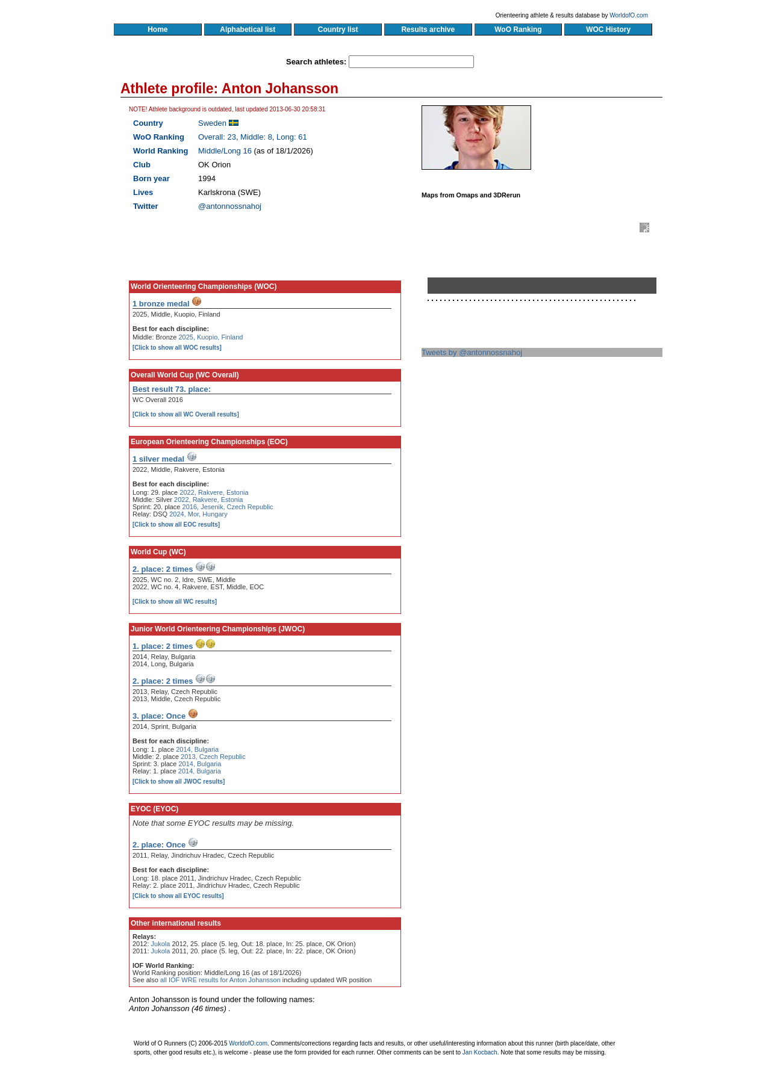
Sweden (212, 123)
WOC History (608, 29)
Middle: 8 (256, 136)
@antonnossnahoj (229, 206)
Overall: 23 (217, 136)
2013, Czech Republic (213, 756)
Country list (338, 29)
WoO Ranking (518, 29)
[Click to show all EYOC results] (178, 896)
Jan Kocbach (480, 1052)
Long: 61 (291, 136)
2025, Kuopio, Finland (210, 337)
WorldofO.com (628, 15)
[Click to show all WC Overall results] (185, 414)
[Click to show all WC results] (174, 601)
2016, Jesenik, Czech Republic (227, 506)
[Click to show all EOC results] (176, 524)
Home (157, 29)
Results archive (428, 29)
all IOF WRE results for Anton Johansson (220, 979)
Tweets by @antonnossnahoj (472, 352)
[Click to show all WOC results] (177, 347)
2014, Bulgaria (197, 749)
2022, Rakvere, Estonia (213, 492)
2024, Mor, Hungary (198, 514)
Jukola (160, 943)
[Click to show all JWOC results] (178, 781)
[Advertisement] (547, 471)
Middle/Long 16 (225, 150)
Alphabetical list (247, 29)
